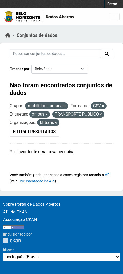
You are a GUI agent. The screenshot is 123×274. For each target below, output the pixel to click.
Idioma (8, 250)
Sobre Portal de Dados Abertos (31, 204)
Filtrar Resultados (34, 131)
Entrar (112, 4)
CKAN (12, 240)
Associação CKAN (20, 219)
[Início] (7, 35)
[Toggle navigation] (114, 16)
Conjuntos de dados (36, 35)
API (108, 175)
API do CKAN (15, 211)
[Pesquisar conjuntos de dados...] (55, 53)
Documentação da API (36, 181)
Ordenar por (19, 69)
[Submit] (106, 53)
